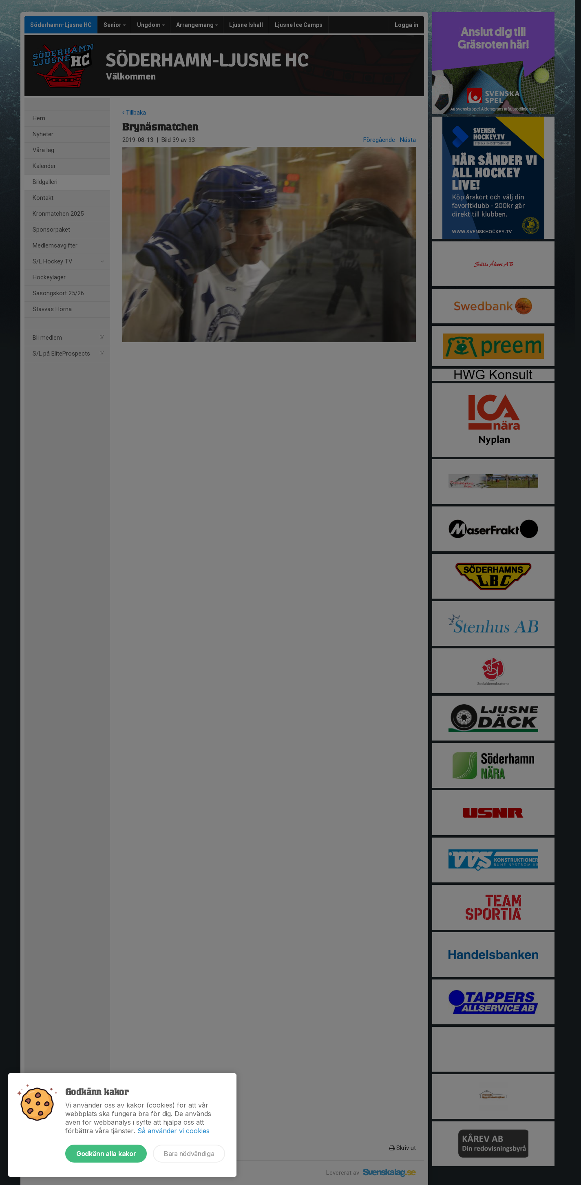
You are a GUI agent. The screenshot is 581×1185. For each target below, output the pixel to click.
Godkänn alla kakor (106, 1154)
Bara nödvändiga (189, 1154)
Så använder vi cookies (173, 1131)
